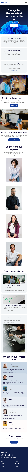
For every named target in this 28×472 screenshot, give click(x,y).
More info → (14, 45)
